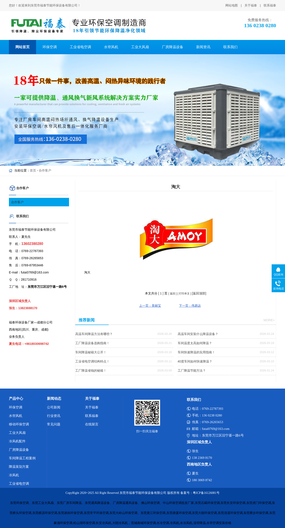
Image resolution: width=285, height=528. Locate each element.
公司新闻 (53, 407)
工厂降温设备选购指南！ (92, 343)
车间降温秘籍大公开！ (90, 352)
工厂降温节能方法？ (192, 370)
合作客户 (45, 170)
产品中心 (16, 398)
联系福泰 (270, 5)
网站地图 (231, 5)
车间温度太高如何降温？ (195, 343)
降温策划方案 (19, 466)
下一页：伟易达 (190, 305)
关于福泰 (250, 5)
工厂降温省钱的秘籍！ (90, 370)
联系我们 (230, 47)
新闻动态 (54, 398)
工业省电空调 (80, 47)
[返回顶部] (199, 293)
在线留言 (91, 424)
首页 (33, 170)
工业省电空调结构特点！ (92, 361)
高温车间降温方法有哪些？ (94, 334)
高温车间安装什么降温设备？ (198, 334)
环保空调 (50, 47)
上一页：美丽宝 (150, 305)
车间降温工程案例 (22, 458)
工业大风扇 (140, 47)
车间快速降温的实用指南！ (196, 352)
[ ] (160, 293)
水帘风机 (111, 47)
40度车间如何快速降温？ (195, 361)
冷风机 (14, 475)
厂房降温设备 (172, 47)
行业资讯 (53, 416)
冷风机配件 (17, 441)
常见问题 (53, 424)
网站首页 (22, 47)
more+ (269, 320)
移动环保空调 (19, 424)
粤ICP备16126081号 (206, 493)
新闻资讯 (203, 47)
